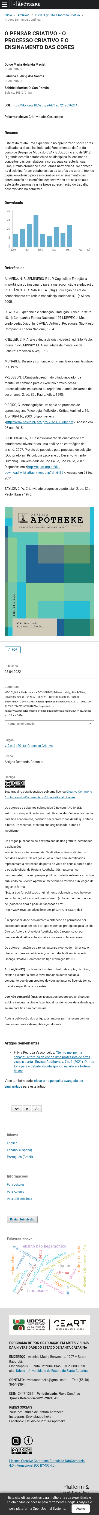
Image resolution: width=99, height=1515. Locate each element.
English (12, 1143)
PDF (14, 649)
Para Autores (15, 1191)
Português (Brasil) (20, 1157)
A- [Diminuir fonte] (37, 1108)
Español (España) (19, 1150)
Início (8, 15)
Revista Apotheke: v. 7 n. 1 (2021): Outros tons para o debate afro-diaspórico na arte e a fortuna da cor (54, 1066)
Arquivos (23, 15)
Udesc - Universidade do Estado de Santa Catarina (51, 1371)
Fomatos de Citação (21, 723)
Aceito (80, 1508)
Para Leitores (15, 1184)
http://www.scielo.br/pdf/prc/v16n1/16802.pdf (39, 422)
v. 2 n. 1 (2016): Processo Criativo (57, 15)
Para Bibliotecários (19, 1198)
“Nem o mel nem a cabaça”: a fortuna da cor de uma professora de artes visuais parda (52, 1057)
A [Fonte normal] (27, 1108)
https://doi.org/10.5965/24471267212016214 (44, 105)
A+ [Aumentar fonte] (17, 1108)
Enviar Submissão (22, 1219)
